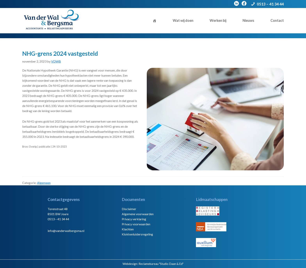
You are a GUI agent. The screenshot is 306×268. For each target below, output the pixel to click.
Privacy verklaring (134, 219)
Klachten (128, 229)
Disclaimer (129, 209)
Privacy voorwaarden (136, 224)
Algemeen (44, 183)
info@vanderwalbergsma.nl (66, 231)
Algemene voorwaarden (138, 214)
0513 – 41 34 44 (270, 4)
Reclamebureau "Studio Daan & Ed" (161, 263)
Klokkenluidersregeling (137, 234)
